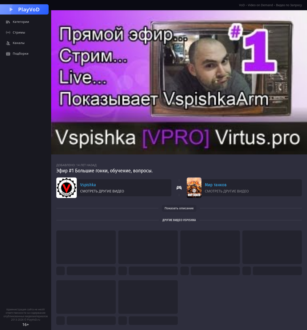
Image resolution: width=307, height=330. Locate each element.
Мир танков (216, 184)
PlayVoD (24, 9)
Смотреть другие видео (102, 191)
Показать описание (179, 208)
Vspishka (88, 184)
